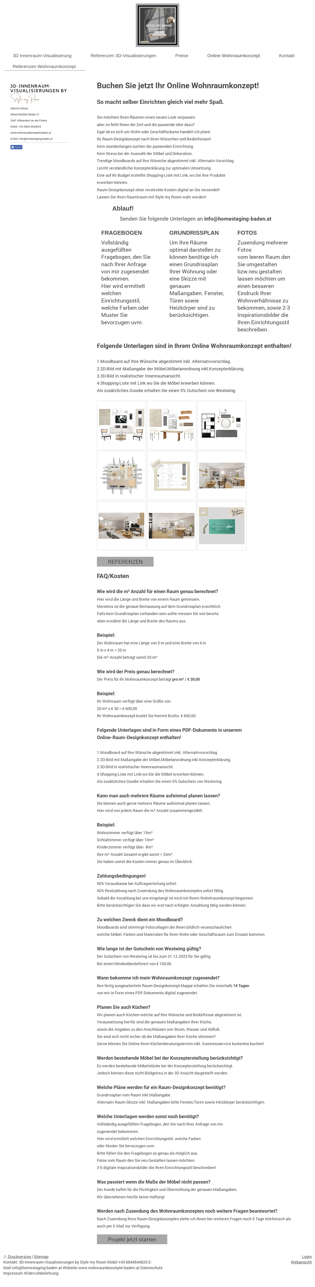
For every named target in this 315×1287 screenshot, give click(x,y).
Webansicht (301, 1262)
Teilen (16, 147)
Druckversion (17, 1256)
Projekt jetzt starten (132, 1239)
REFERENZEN (125, 561)
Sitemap (41, 1256)
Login (307, 1256)
